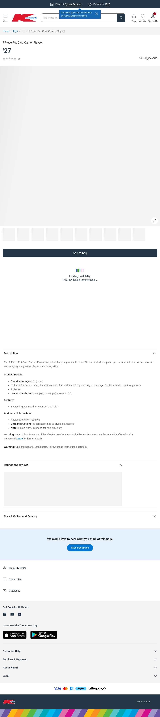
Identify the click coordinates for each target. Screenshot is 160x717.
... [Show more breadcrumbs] (23, 31)
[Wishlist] (143, 17)
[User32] (153, 17)
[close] (96, 14)
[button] (5, 17)
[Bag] (134, 17)
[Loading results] (80, 270)
